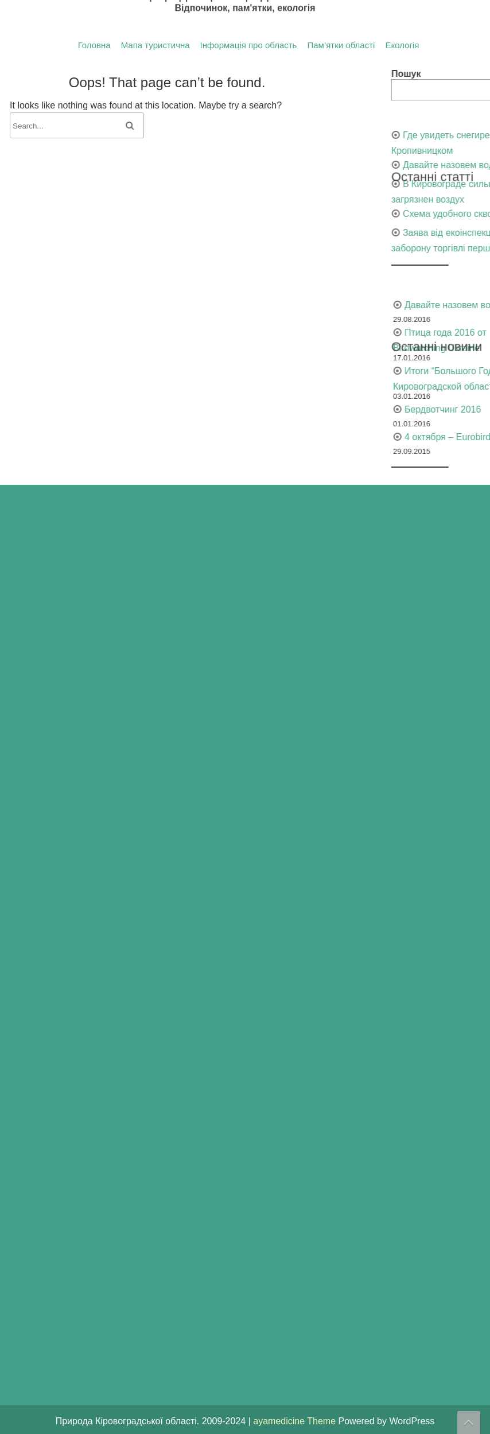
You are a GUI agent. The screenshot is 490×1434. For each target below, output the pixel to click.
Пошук (472, 73)
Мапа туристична (155, 45)
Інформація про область (248, 45)
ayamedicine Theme (295, 1421)
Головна (94, 45)
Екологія (402, 45)
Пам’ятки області (341, 45)
